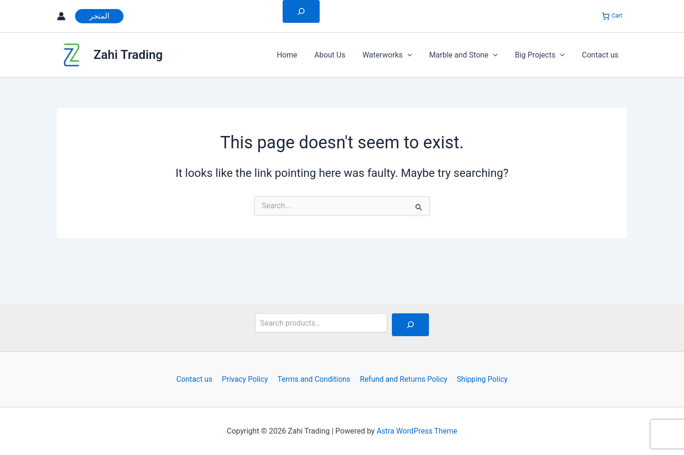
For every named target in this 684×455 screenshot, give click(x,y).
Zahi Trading (128, 55)
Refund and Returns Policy (402, 379)
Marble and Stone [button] (468, 55)
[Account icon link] (61, 16)
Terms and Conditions (313, 379)
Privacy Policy (245, 379)
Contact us (601, 54)
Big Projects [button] (543, 55)
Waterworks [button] (393, 55)
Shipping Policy (480, 379)
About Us (338, 54)
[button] (99, 16)
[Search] (410, 324)
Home (297, 54)
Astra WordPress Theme (417, 431)
